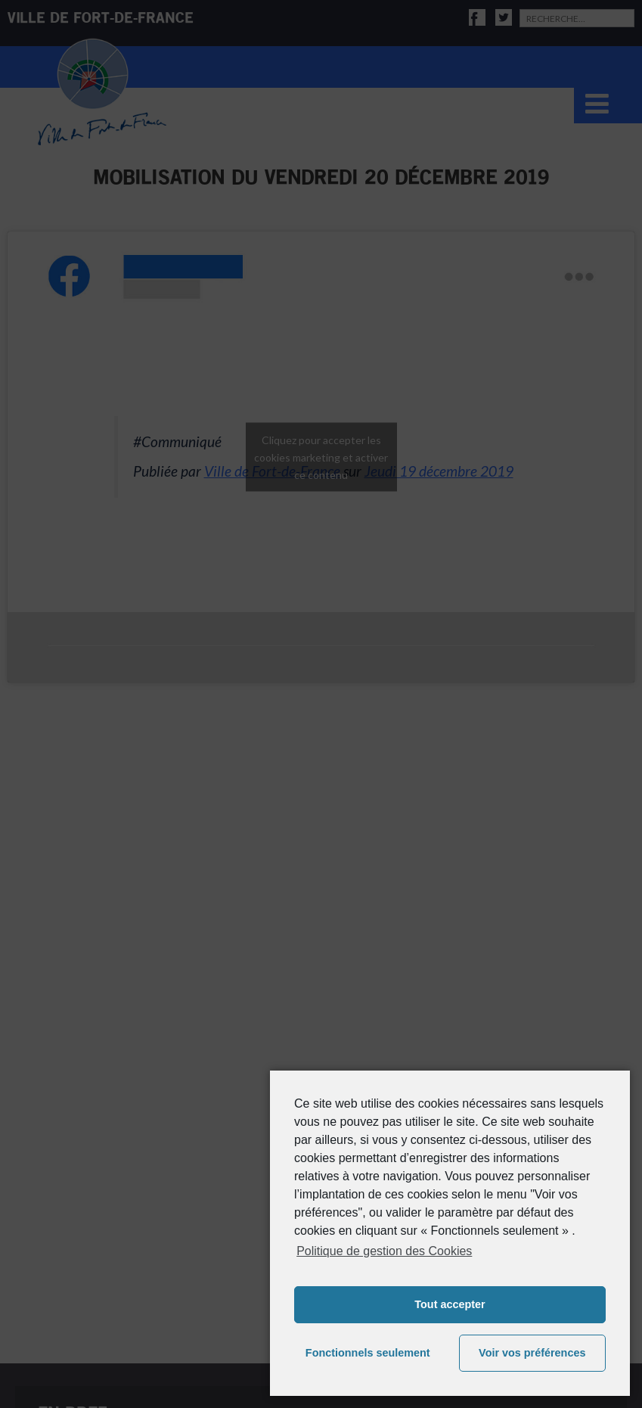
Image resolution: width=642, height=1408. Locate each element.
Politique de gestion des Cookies (384, 1251)
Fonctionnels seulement (367, 1353)
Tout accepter (449, 1304)
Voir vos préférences (532, 1353)
